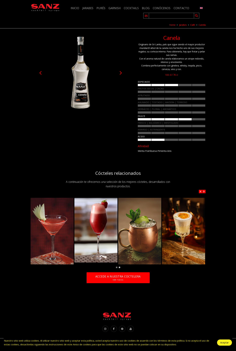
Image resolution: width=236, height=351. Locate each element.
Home (172, 24)
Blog (146, 8)
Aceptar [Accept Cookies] (224, 342)
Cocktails (131, 8)
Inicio (75, 8)
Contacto (181, 8)
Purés (100, 8)
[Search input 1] (171, 15)
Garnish (114, 8)
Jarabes (87, 8)
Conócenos (161, 8)
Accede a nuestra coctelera (118, 277)
